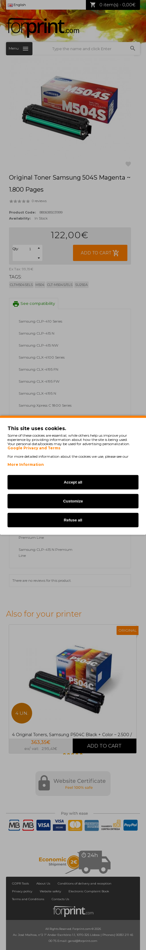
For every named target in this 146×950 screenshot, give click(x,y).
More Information (26, 464)
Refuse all (73, 519)
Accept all (73, 482)
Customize (73, 501)
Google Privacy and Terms (34, 448)
